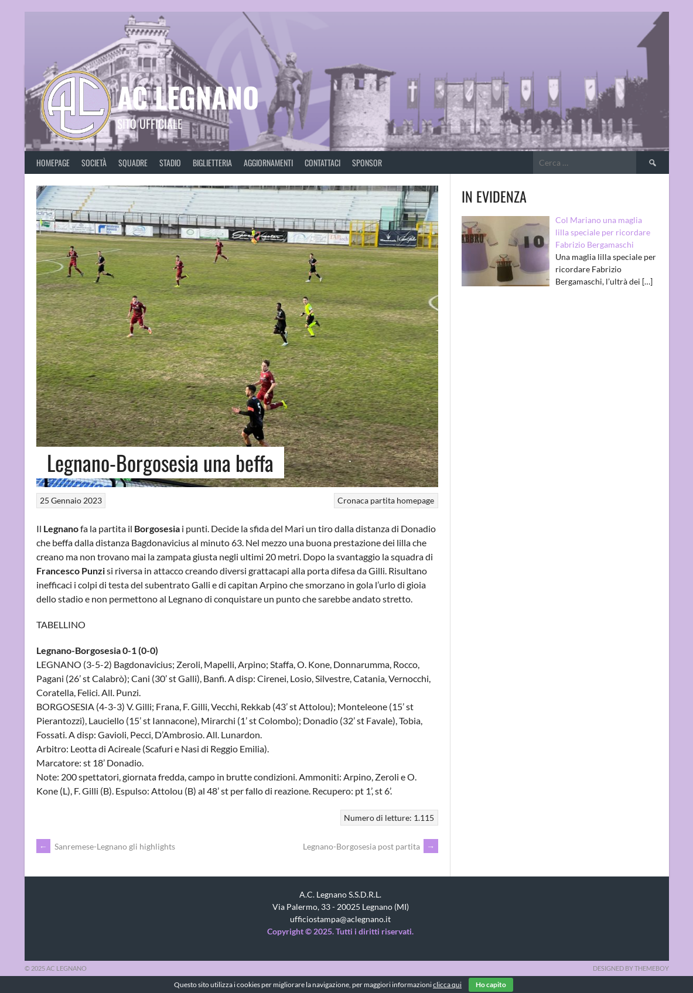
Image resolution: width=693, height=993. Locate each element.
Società (94, 162)
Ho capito (491, 984)
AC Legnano (188, 97)
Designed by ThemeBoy (631, 968)
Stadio (170, 162)
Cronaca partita (366, 500)
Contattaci (322, 162)
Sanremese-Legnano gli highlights (105, 846)
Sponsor (367, 162)
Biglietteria (212, 162)
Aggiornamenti (268, 162)
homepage (415, 500)
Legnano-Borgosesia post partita (370, 846)
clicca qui (447, 984)
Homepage (53, 162)
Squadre (133, 162)
